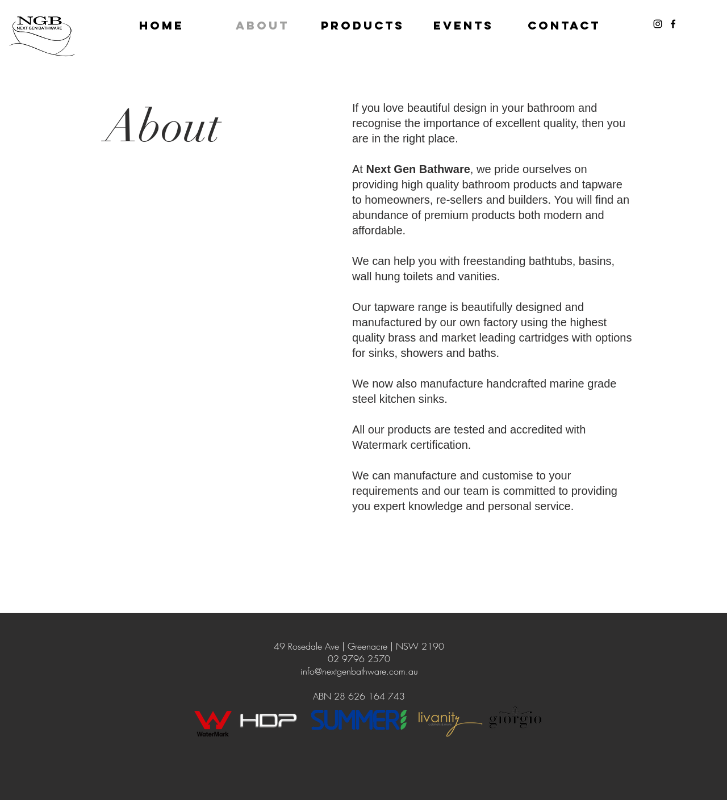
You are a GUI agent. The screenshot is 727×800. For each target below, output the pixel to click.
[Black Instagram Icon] (657, 24)
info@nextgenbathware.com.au (359, 671)
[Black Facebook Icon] (673, 24)
